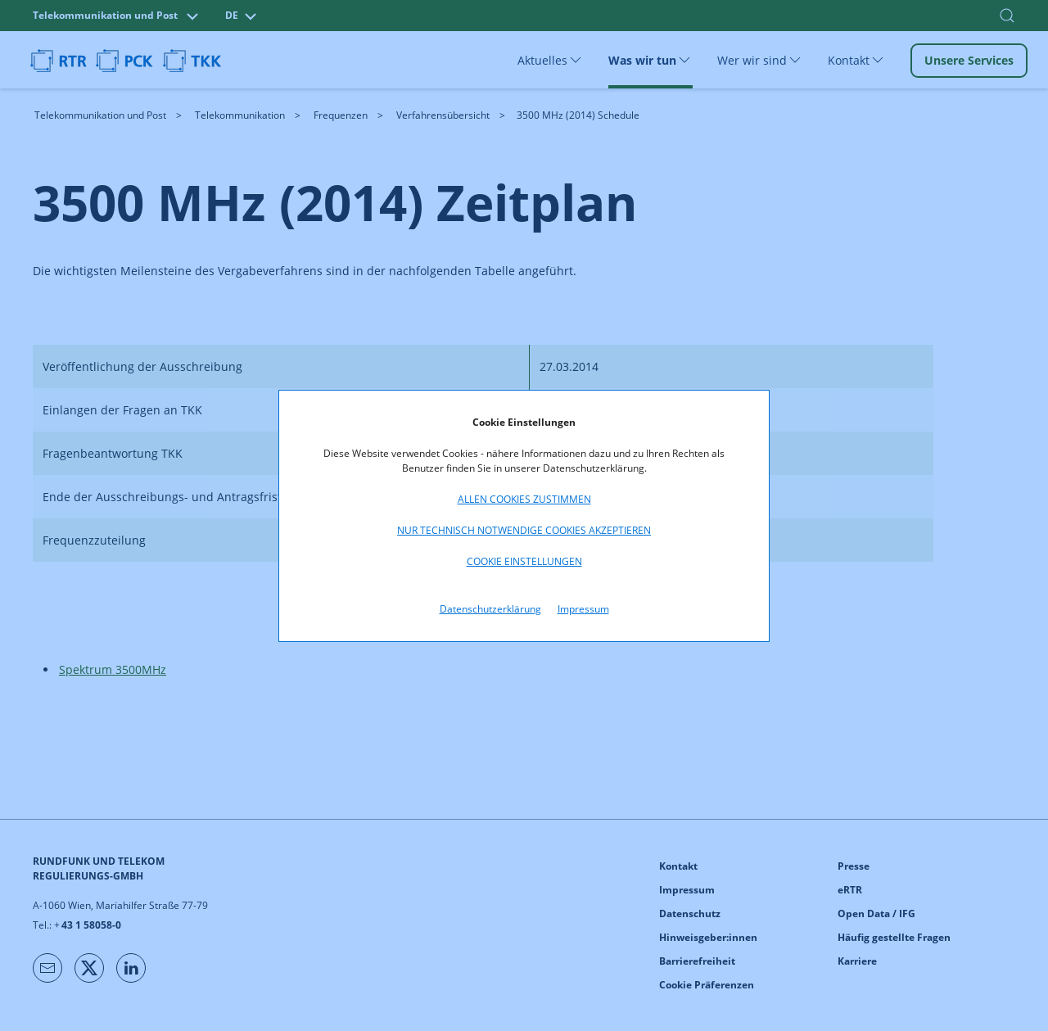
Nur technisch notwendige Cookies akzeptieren (524, 530)
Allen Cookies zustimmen (524, 499)
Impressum (583, 609)
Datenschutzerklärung (490, 609)
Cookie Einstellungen (524, 561)
